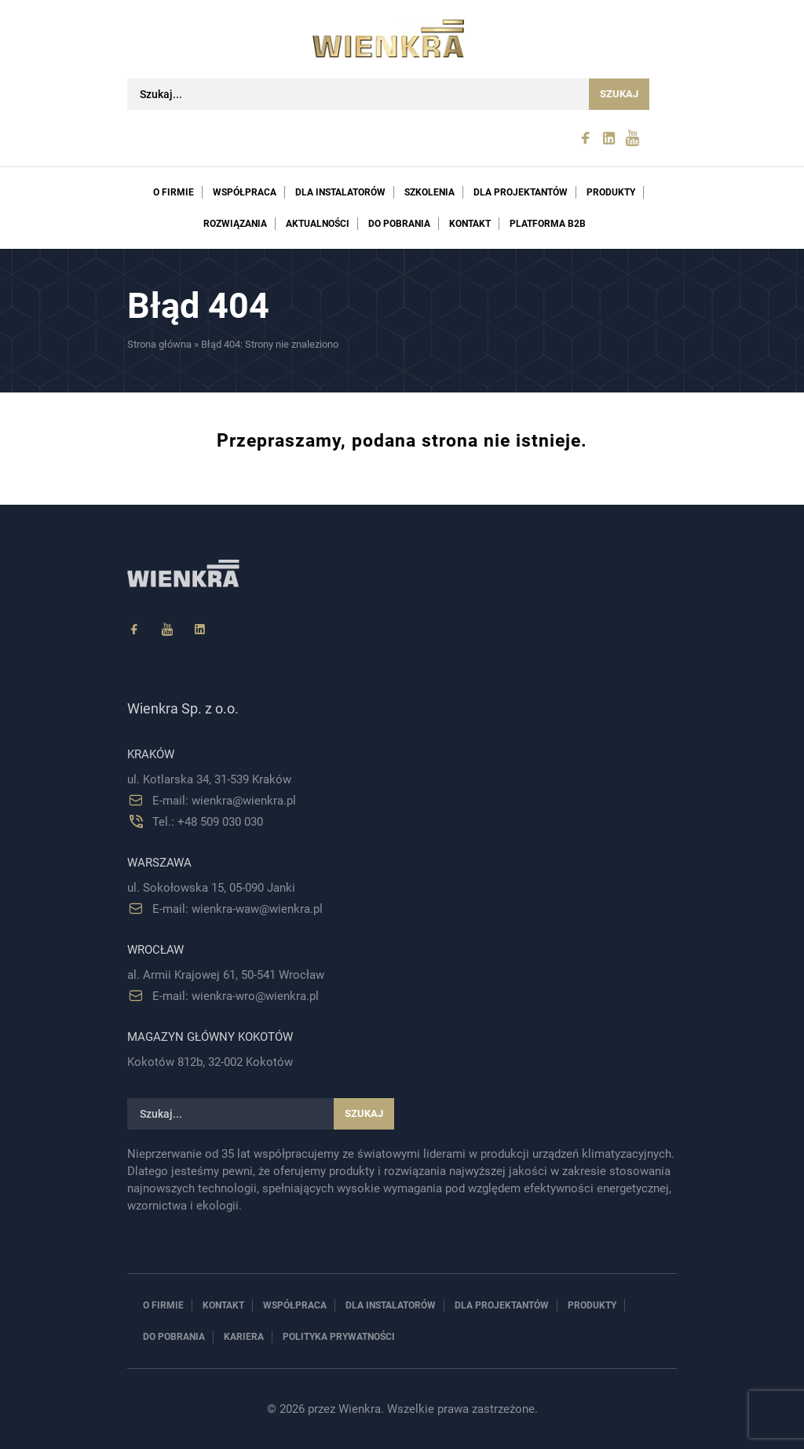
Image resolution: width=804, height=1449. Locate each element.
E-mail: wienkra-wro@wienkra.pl (235, 996)
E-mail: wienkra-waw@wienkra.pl (237, 909)
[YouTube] (167, 630)
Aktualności (317, 223)
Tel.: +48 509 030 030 (207, 822)
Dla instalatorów (340, 192)
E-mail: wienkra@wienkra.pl (224, 801)
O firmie (173, 192)
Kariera (244, 1336)
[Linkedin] (200, 630)
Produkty (611, 192)
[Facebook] (134, 630)
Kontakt (470, 223)
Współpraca (244, 192)
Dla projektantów (520, 192)
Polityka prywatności (339, 1336)
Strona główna (159, 344)
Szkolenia (429, 192)
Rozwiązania (235, 223)
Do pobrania (399, 223)
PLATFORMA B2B (548, 223)
